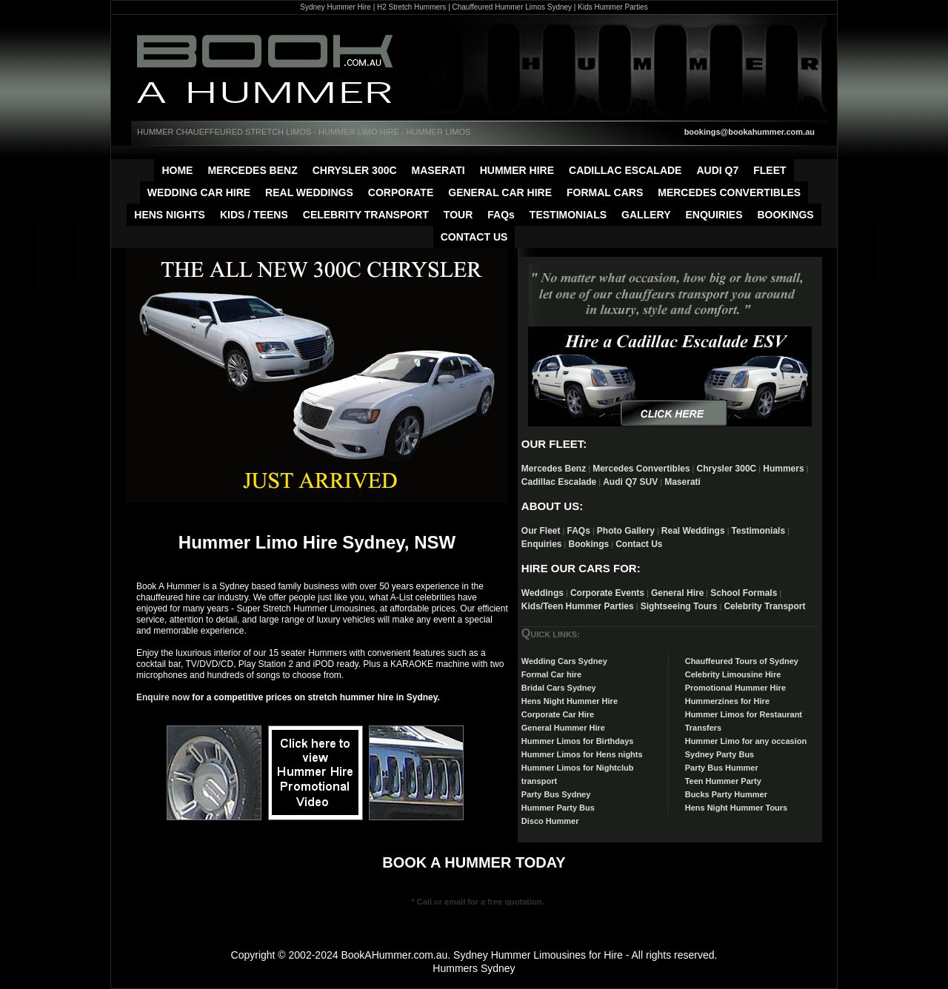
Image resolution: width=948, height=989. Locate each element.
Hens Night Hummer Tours (736, 807)
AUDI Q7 (717, 170)
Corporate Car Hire (557, 714)
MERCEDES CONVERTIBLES (729, 192)
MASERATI (438, 170)
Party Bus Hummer (721, 767)
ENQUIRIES (713, 215)
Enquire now (163, 697)
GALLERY (645, 215)
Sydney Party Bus (720, 754)
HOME (177, 170)
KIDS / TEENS (254, 215)
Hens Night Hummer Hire (569, 701)
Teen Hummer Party (723, 781)
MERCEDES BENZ (252, 170)
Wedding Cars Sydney (564, 661)
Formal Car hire (551, 674)
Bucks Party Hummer (726, 794)
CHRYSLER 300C (355, 170)
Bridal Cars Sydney (558, 687)
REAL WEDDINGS (309, 192)
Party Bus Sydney (556, 794)
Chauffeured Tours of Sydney (741, 661)
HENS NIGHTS (169, 215)
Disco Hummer (550, 821)
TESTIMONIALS (568, 215)
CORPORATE (400, 192)
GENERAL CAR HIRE (500, 192)
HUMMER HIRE (517, 170)
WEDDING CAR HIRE (198, 192)
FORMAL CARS (605, 192)
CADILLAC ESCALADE (625, 170)
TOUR (458, 215)
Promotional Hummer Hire (735, 687)
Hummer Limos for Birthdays (577, 741)
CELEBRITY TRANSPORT (366, 215)
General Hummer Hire (563, 727)
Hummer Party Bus (558, 807)
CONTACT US (474, 237)
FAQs (501, 215)
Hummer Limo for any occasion (746, 741)
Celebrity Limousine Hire (733, 674)
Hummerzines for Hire (727, 701)
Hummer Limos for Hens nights (582, 754)
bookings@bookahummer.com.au (749, 131)
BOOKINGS (785, 215)
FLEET (769, 170)
